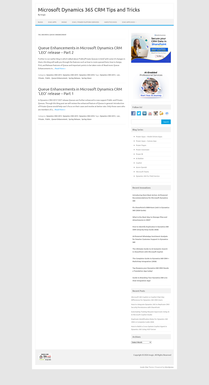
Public (47, 78)
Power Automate (142, 149)
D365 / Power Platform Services (85, 22)
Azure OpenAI (141, 167)
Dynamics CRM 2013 (54, 75)
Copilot (139, 163)
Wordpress (169, 367)
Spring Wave (86, 78)
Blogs (40, 22)
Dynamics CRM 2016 (87, 75)
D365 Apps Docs (128, 22)
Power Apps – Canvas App (146, 141)
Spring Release (74, 78)
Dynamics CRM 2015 (70, 75)
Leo (118, 75)
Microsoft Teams (142, 171)
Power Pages (141, 145)
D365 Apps (52, 22)
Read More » (60, 68)
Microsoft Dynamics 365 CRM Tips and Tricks (89, 9)
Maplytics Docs (110, 22)
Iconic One (144, 367)
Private (41, 78)
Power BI (139, 154)
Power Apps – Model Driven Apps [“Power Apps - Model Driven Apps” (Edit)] (149, 136)
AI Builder (140, 158)
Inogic (64, 22)
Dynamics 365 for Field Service (148, 176)
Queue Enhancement (59, 78)
